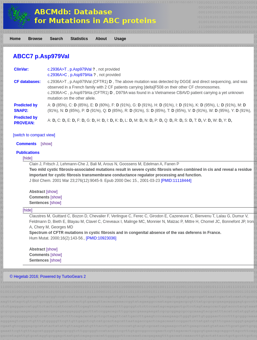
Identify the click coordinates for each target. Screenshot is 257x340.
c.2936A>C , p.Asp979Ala (70, 75)
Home (15, 38)
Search (56, 38)
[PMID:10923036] (101, 238)
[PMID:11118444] (176, 180)
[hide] (27, 158)
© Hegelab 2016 (24, 276)
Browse (35, 38)
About (101, 38)
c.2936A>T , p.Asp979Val (70, 69)
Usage (120, 38)
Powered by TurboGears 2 (63, 276)
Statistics (79, 38)
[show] (46, 144)
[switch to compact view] (34, 135)
